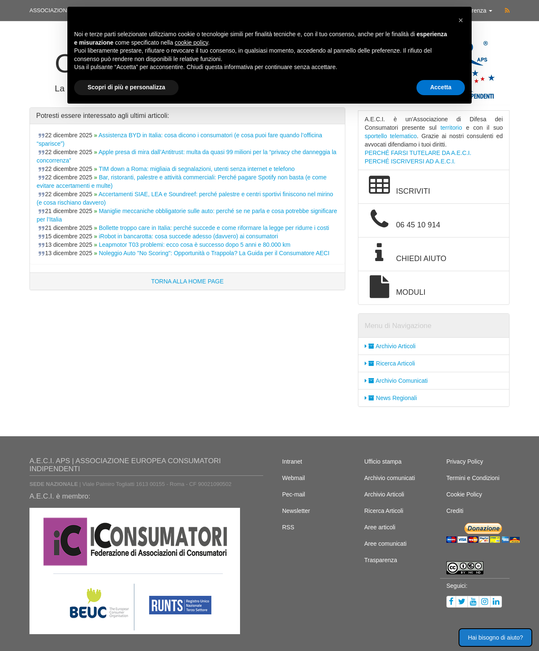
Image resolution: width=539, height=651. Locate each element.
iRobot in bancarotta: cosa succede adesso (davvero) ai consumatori (188, 236)
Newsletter (296, 510)
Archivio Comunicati (396, 380)
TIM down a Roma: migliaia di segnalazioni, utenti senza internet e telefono (196, 168)
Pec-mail (293, 494)
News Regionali (391, 398)
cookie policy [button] (191, 42)
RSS (288, 527)
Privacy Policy (464, 461)
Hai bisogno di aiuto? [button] (495, 637)
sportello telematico (391, 136)
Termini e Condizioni (472, 478)
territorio (451, 127)
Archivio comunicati (389, 478)
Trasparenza (380, 560)
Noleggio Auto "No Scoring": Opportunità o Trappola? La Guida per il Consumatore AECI (214, 253)
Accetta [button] (440, 87)
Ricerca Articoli (390, 363)
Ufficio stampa (382, 461)
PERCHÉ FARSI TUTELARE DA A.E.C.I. (418, 152)
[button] (460, 20)
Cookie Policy (464, 494)
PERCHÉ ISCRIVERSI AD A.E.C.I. (410, 161)
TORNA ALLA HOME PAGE (187, 281)
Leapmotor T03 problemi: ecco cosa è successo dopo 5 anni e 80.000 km (195, 244)
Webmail (293, 478)
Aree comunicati (385, 543)
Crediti (454, 510)
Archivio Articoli (390, 346)
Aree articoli (379, 527)
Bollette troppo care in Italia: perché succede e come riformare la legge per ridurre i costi (214, 227)
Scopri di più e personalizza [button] (126, 87)
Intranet (292, 461)
